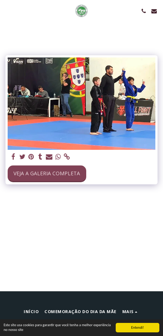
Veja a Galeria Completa (46, 173)
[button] (8, 10)
